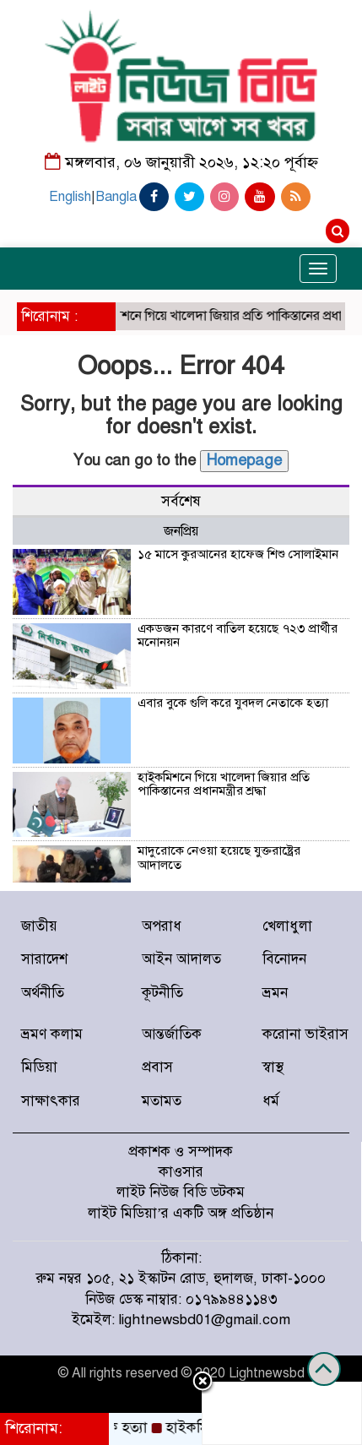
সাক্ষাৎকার (50, 1101)
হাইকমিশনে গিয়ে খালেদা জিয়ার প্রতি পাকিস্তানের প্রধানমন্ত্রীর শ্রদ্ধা (224, 784)
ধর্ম (270, 1101)
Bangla (116, 196)
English (70, 196)
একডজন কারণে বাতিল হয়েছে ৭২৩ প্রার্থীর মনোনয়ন (238, 635)
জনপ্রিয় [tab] (181, 531)
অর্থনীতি (42, 993)
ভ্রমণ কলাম (52, 1034)
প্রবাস (157, 1067)
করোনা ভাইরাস (305, 1034)
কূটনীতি (162, 993)
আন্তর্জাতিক (172, 1034)
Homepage (244, 460)
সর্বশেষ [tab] (181, 501)
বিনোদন (284, 959)
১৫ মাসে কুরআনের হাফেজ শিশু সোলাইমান (238, 554)
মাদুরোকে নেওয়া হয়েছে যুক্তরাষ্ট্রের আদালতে (219, 857)
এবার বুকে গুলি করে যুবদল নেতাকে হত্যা (233, 702)
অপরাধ (161, 926)
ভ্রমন (275, 993)
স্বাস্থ (273, 1067)
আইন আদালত (181, 959)
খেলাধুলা (287, 926)
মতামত (161, 1101)
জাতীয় (39, 926)
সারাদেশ (44, 959)
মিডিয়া (39, 1067)
